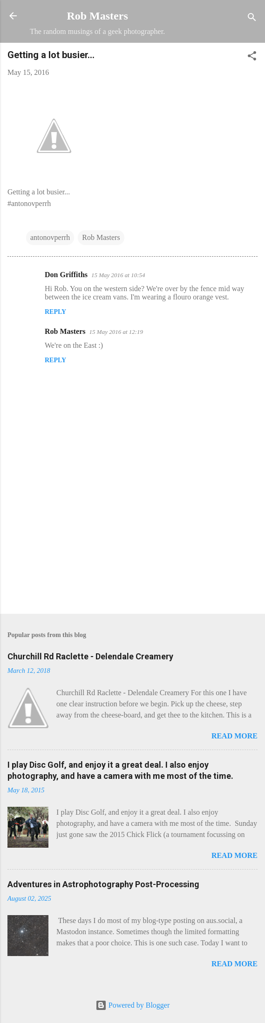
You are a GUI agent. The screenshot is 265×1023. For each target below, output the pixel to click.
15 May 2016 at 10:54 (118, 275)
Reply (55, 311)
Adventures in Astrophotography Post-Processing (103, 884)
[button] (252, 57)
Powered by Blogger (132, 1005)
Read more (234, 736)
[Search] (252, 19)
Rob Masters (97, 16)
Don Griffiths (66, 275)
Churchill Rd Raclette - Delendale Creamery (90, 656)
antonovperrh (50, 237)
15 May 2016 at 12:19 (116, 331)
